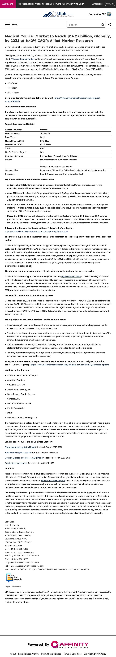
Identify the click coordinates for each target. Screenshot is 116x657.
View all (110, 4)
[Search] (83, 24)
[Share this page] (109, 24)
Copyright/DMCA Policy (95, 654)
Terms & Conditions (72, 654)
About (13, 654)
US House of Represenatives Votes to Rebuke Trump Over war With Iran (46, 3)
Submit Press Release (51, 654)
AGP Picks (7, 4)
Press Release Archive (28, 654)
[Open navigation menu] (11, 24)
